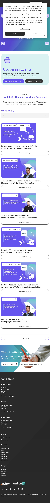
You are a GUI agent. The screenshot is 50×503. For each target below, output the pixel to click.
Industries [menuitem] (4, 445)
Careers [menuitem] (3, 473)
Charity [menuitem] (3, 454)
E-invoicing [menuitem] (4, 440)
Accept (15, 33)
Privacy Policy (22, 494)
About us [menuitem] (3, 469)
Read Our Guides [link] (8, 364)
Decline (35, 33)
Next (47, 338)
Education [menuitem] (4, 456)
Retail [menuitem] (2, 450)
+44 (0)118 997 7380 (8, 396)
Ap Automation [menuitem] (5, 438)
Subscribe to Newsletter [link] (12, 81)
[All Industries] (25, 115)
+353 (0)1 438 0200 (8, 411)
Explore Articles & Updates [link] (30, 364)
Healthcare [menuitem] (4, 458)
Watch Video (24, 153)
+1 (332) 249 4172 (7, 427)
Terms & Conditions (33, 494)
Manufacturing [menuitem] (5, 448)
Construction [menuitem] (5, 452)
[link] (5, 483)
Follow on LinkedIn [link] (32, 81)
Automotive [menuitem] (4, 461)
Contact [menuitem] (3, 475)
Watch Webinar (24, 187)
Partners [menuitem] (3, 471)
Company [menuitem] (4, 465)
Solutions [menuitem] (4, 434)
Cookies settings (25, 29)
